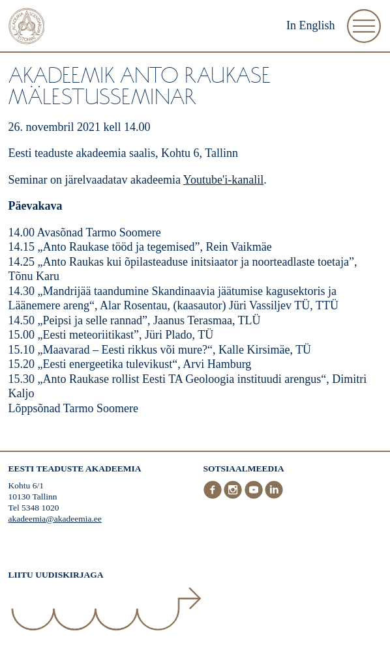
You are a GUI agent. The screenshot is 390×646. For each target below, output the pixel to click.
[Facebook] (213, 496)
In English (310, 25)
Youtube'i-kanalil (223, 179)
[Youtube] (255, 496)
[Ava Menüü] (364, 26)
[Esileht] (26, 28)
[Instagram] (234, 496)
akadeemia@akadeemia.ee (55, 519)
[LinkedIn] (274, 496)
